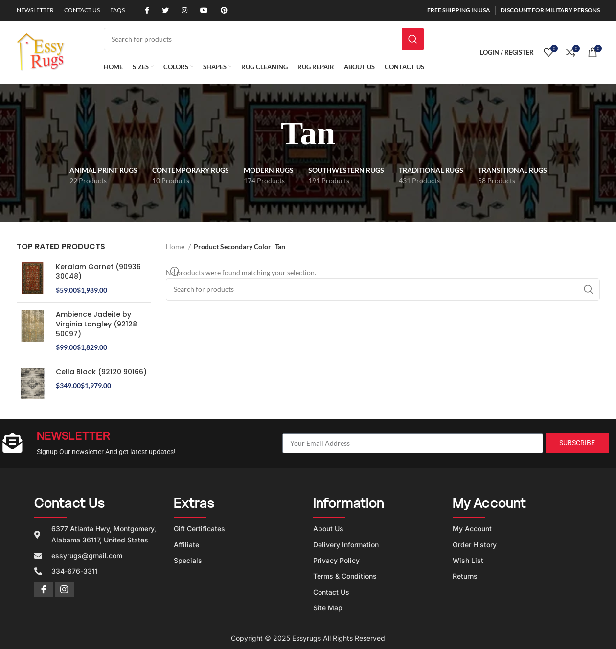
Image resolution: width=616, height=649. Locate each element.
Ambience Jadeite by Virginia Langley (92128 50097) (96, 324)
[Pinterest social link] (220, 10)
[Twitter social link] (162, 10)
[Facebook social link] (143, 10)
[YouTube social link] (200, 10)
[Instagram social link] (181, 10)
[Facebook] (43, 589)
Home (176, 246)
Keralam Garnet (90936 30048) (98, 271)
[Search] (264, 39)
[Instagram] (64, 589)
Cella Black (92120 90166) (101, 372)
